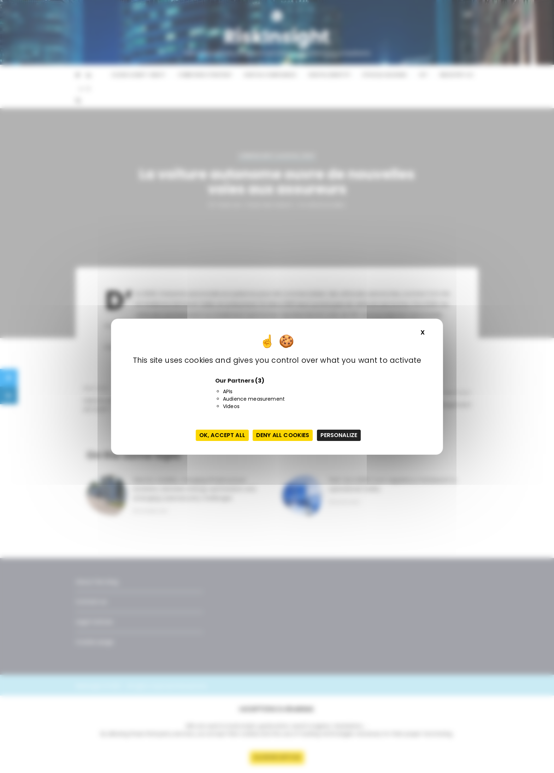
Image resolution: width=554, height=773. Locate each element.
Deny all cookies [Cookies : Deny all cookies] (282, 435)
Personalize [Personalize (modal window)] (339, 435)
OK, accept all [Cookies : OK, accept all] (222, 435)
